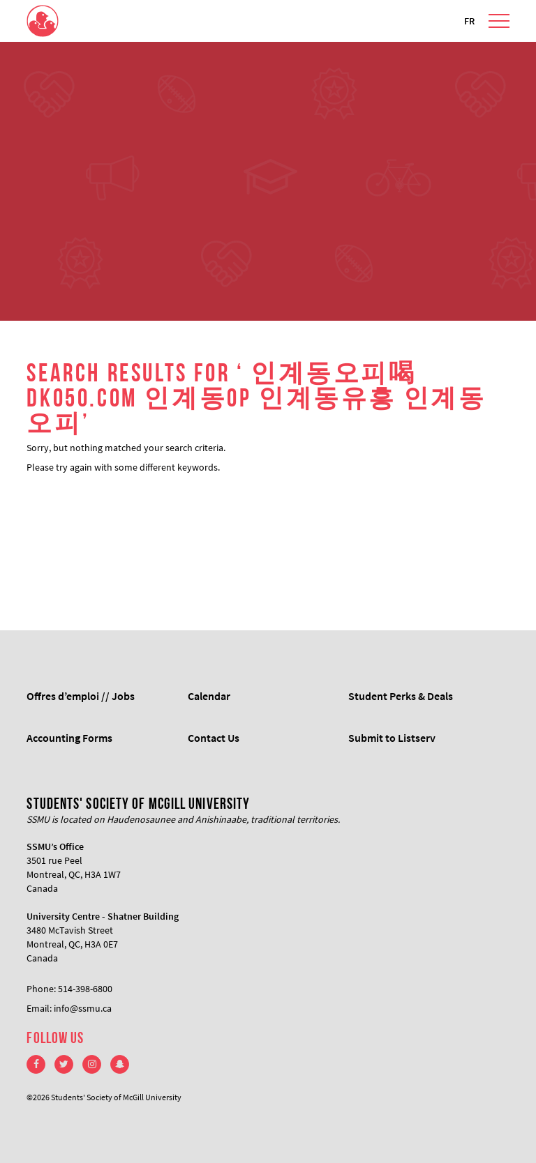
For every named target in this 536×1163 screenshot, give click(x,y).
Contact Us (213, 738)
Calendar (209, 696)
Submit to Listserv (392, 738)
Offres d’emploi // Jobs (81, 696)
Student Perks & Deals (400, 696)
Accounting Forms (69, 738)
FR (469, 21)
